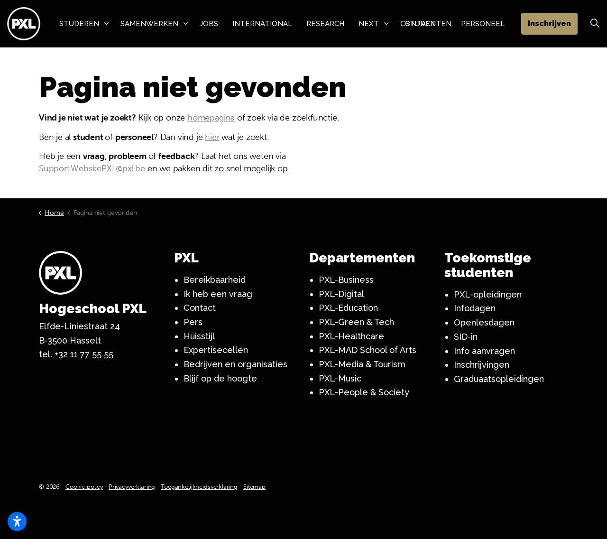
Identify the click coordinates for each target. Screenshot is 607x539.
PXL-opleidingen (488, 294)
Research (325, 23)
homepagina (211, 117)
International (262, 23)
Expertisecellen (216, 350)
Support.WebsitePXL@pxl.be (92, 168)
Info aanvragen (484, 351)
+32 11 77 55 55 (84, 354)
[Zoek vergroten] (594, 24)
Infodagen (475, 308)
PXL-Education (348, 308)
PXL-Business (346, 280)
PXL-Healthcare (351, 336)
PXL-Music (340, 378)
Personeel (483, 23)
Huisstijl (199, 336)
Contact (200, 308)
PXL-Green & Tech (356, 322)
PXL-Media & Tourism (362, 364)
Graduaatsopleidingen (499, 379)
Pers (193, 322)
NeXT (369, 23)
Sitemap (254, 486)
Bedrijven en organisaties (235, 364)
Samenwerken (149, 23)
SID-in (466, 337)
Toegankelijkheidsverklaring (199, 486)
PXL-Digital (341, 294)
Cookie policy (84, 486)
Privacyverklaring (132, 486)
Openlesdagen (484, 322)
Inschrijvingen (481, 365)
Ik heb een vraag (218, 294)
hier (212, 137)
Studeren (79, 23)
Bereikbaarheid (215, 280)
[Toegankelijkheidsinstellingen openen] (17, 521)
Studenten (428, 23)
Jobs (209, 23)
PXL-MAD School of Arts (367, 350)
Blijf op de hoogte (220, 378)
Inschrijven (549, 24)
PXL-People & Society (364, 392)
